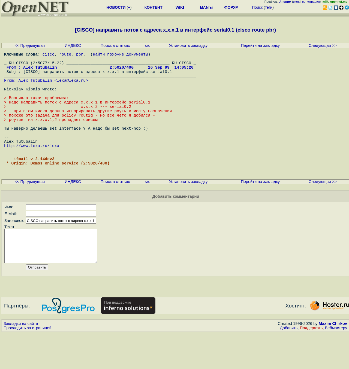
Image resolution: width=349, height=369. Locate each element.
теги (268, 7)
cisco (49, 55)
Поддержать (311, 364)
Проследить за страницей (28, 364)
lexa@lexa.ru (71, 87)
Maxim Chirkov (333, 359)
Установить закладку (188, 45)
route (65, 55)
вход (296, 1)
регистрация (311, 1)
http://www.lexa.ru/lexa (31, 169)
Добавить (289, 364)
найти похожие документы (120, 55)
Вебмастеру (336, 364)
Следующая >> (323, 45)
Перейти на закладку (260, 45)
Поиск (257, 7)
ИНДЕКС (73, 45)
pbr (79, 55)
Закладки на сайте (21, 359)
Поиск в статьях (115, 45)
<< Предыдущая (29, 45)
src (147, 45)
